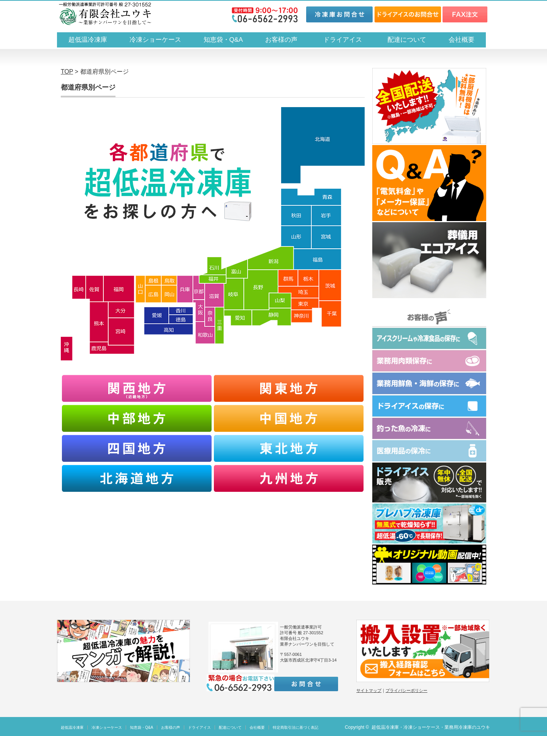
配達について (406, 39)
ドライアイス (345, 39)
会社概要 (461, 39)
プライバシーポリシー (406, 690)
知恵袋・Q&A (223, 39)
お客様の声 (281, 39)
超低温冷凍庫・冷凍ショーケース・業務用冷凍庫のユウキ (431, 727)
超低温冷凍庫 (87, 39)
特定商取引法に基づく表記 (295, 727)
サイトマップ (368, 690)
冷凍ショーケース (155, 39)
